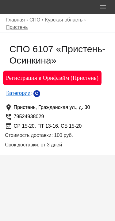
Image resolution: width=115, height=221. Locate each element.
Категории (18, 93)
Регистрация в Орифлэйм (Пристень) (52, 78)
